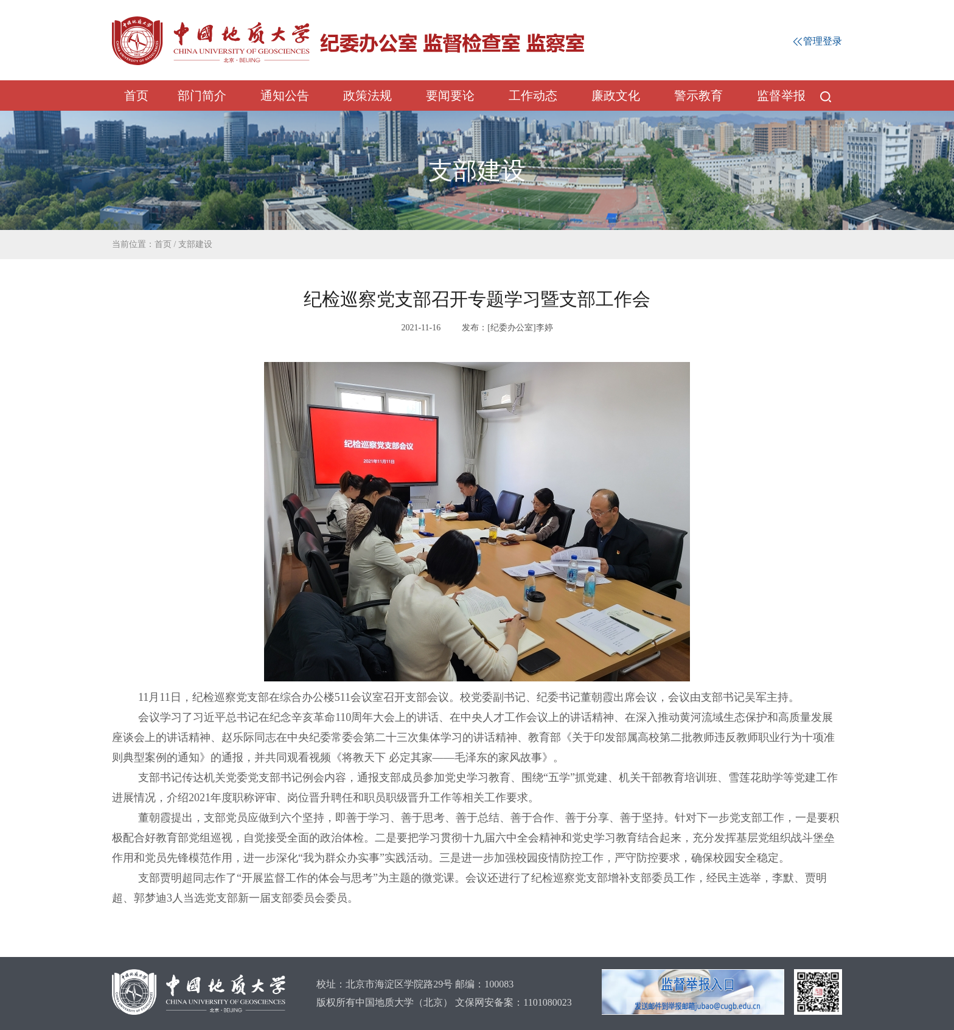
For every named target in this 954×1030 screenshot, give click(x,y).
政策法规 (367, 95)
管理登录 (817, 41)
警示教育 (698, 95)
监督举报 (781, 95)
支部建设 (195, 244)
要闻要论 (450, 95)
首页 (136, 95)
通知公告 (284, 95)
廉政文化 (615, 95)
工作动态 (533, 95)
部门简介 (202, 95)
